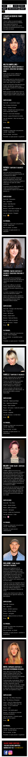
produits (22, 6)
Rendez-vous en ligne (13, 8)
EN (3, 11)
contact (4, 8)
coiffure (16, 6)
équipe (10, 6)
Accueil (4, 6)
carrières (22, 8)
